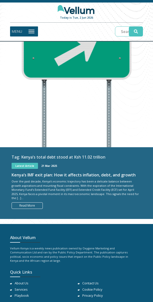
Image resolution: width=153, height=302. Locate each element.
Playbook (22, 295)
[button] (17, 31)
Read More (27, 205)
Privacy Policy (92, 295)
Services (21, 289)
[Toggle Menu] (31, 31)
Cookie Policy (92, 289)
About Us (21, 283)
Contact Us (90, 283)
